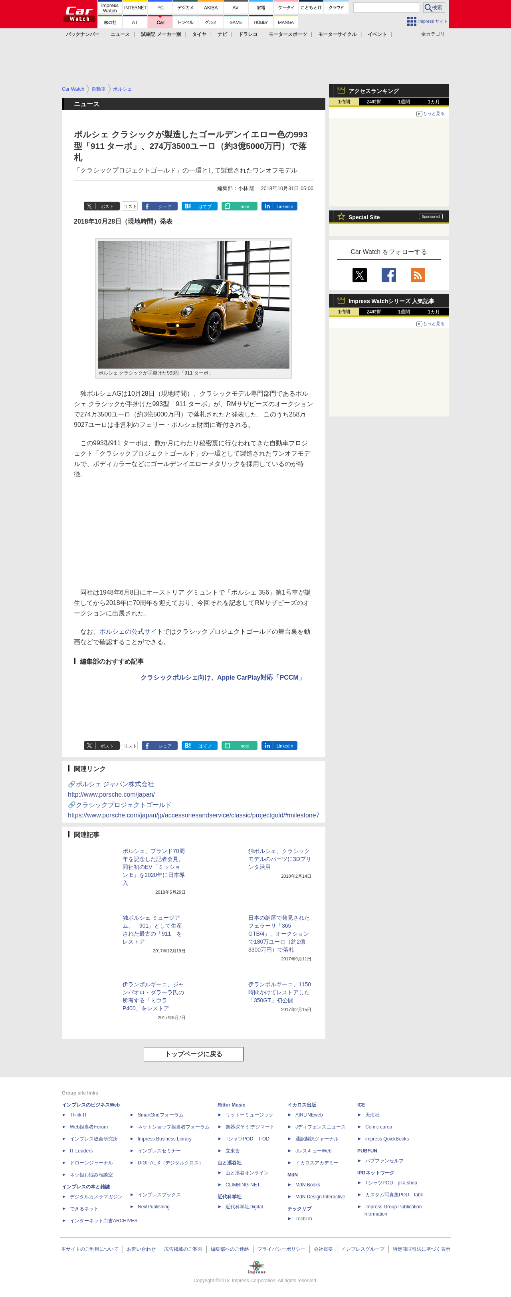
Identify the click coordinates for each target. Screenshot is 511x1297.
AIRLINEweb (309, 1115)
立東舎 (233, 1151)
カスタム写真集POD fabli (394, 1195)
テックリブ (299, 1209)
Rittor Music (231, 1105)
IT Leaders (81, 1151)
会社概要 (323, 1249)
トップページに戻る (193, 1054)
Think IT (78, 1115)
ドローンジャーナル (91, 1163)
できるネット (84, 1209)
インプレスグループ (362, 1249)
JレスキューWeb (313, 1151)
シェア (165, 206)
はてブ (205, 206)
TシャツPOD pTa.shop (391, 1183)
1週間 (404, 102)
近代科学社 (230, 1197)
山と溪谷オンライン (247, 1173)
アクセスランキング (374, 91)
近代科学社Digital (244, 1207)
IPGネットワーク (375, 1173)
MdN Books (307, 1185)
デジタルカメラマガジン (96, 1197)
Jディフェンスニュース (320, 1127)
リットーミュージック (249, 1115)
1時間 (344, 102)
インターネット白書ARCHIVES (103, 1221)
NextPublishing (154, 1207)
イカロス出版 (301, 1105)
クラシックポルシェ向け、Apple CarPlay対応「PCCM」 (223, 677)
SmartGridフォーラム (161, 1115)
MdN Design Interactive (320, 1197)
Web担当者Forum (89, 1127)
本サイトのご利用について (90, 1249)
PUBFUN (367, 1151)
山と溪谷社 (230, 1163)
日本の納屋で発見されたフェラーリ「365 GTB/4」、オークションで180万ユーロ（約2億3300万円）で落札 (279, 933)
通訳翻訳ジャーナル (317, 1139)
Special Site (364, 217)
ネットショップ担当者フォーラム (174, 1127)
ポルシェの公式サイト (131, 631)
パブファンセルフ (384, 1161)
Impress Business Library (165, 1139)
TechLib (303, 1219)
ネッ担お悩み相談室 (91, 1175)
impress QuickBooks (387, 1139)
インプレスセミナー (159, 1151)
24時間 (373, 102)
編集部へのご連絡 (230, 1249)
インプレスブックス (159, 1195)
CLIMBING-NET (243, 1185)
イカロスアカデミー (317, 1163)
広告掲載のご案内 (183, 1249)
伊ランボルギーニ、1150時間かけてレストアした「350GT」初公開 (279, 992)
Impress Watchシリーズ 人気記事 (391, 301)
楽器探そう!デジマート (250, 1127)
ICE (361, 1105)
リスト (130, 206)
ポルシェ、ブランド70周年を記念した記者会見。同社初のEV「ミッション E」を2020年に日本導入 (154, 867)
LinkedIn (285, 206)
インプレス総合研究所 (94, 1139)
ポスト (107, 206)
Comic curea (378, 1127)
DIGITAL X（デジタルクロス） (171, 1163)
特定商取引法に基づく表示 (421, 1249)
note (245, 206)
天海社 (372, 1115)
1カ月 (434, 102)
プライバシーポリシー (281, 1249)
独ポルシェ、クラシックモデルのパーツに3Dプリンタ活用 (279, 859)
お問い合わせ (141, 1249)
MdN (292, 1175)
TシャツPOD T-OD (247, 1139)
